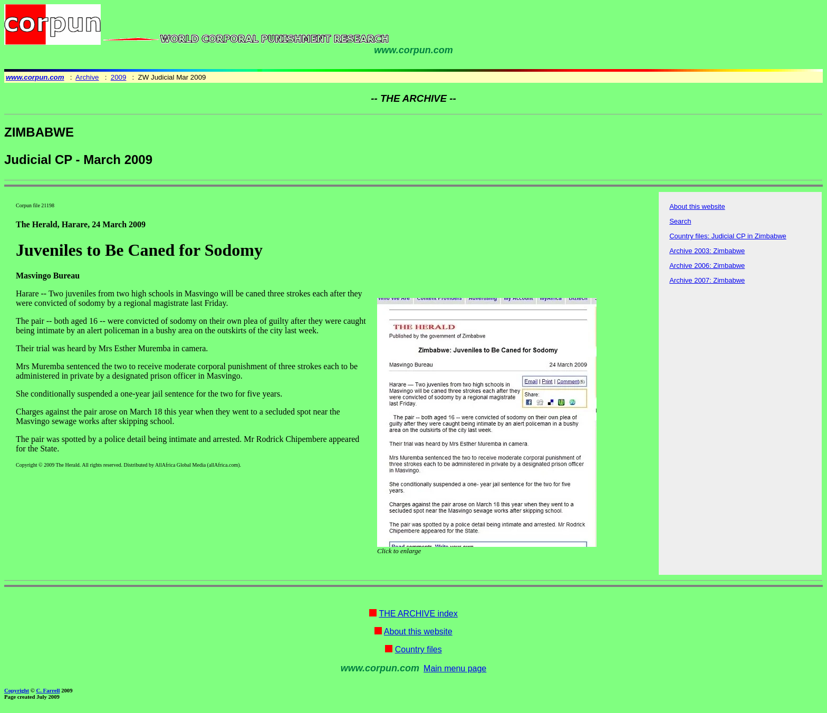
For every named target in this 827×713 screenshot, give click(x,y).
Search (680, 221)
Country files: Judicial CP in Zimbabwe (727, 236)
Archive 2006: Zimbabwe (707, 265)
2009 (119, 77)
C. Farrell (48, 690)
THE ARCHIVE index (418, 613)
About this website (697, 206)
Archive (87, 77)
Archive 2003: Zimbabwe (707, 251)
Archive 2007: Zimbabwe (707, 280)
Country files (418, 649)
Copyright (16, 690)
